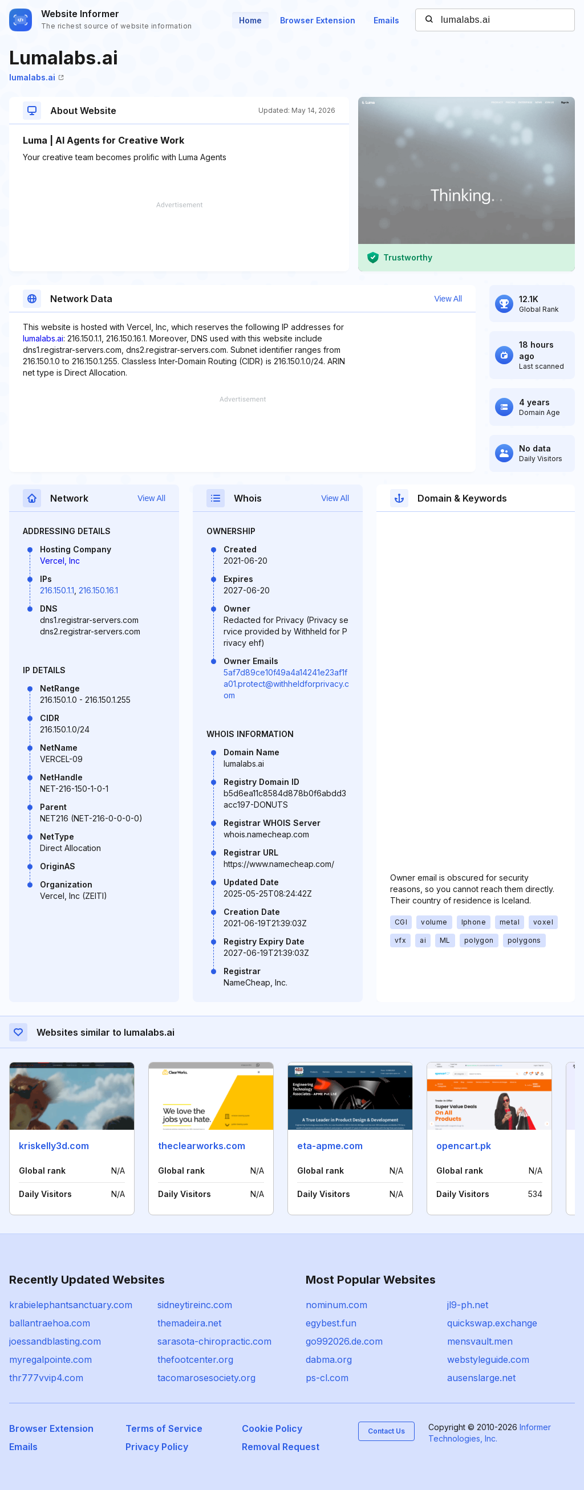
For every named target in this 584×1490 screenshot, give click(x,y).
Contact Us (386, 1431)
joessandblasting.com (55, 1341)
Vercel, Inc (60, 560)
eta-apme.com (330, 1145)
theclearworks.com (201, 1145)
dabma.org (329, 1359)
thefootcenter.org (195, 1359)
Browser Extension (317, 20)
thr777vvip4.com (46, 1377)
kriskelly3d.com (54, 1145)
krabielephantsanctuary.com (70, 1304)
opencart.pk (463, 1145)
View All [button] (448, 298)
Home (250, 20)
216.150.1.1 (57, 590)
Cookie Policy (272, 1428)
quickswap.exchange (492, 1323)
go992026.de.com (344, 1341)
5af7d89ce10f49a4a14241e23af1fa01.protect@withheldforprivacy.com (286, 683)
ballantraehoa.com (49, 1323)
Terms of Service (163, 1428)
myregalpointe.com (50, 1359)
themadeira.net (189, 1323)
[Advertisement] (179, 236)
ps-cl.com (327, 1377)
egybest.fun (331, 1323)
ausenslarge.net (481, 1377)
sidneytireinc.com (194, 1304)
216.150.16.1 (98, 590)
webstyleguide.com (488, 1359)
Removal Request (280, 1446)
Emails (386, 20)
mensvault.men (480, 1341)
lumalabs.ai (36, 77)
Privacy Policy (156, 1446)
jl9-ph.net (467, 1304)
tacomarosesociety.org (206, 1377)
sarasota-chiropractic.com (214, 1341)
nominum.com (336, 1304)
